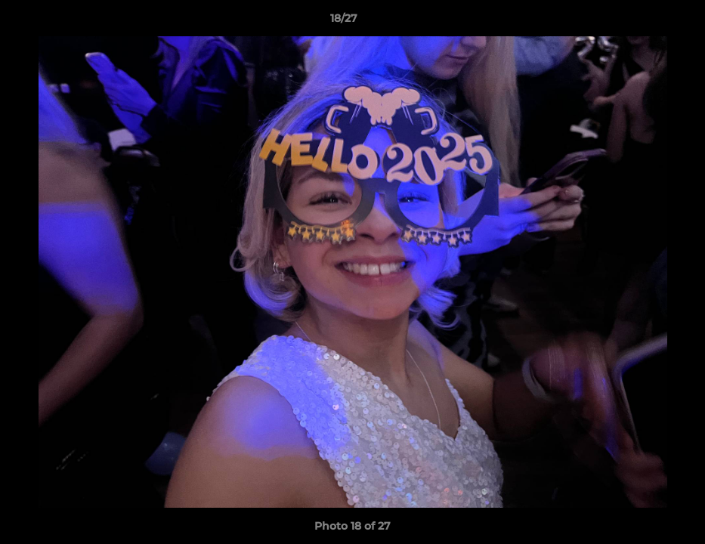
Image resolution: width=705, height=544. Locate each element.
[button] (641, 22)
